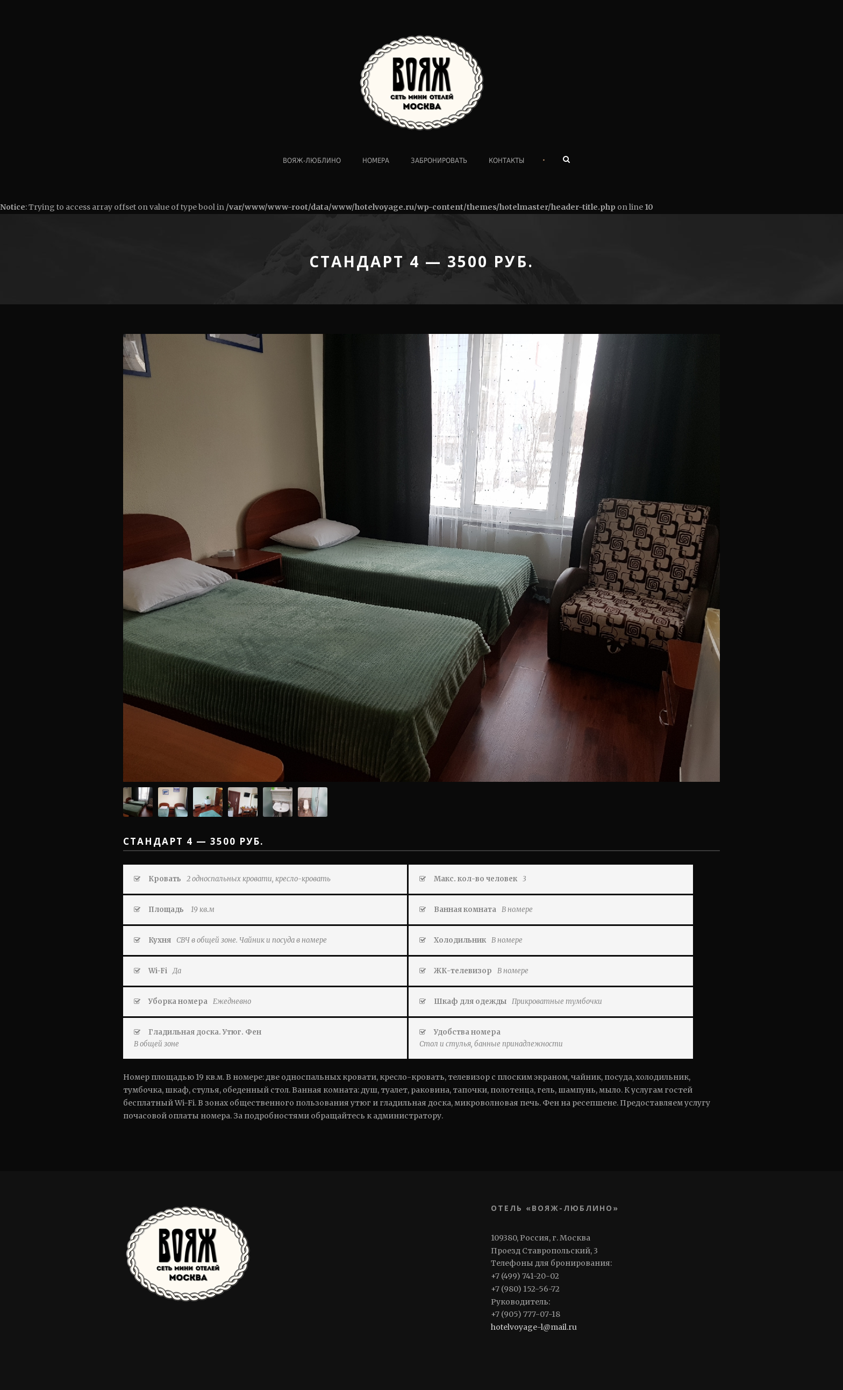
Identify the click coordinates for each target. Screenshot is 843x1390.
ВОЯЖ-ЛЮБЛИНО (312, 160)
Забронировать (439, 160)
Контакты (506, 160)
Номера (375, 160)
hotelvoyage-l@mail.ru (534, 1327)
